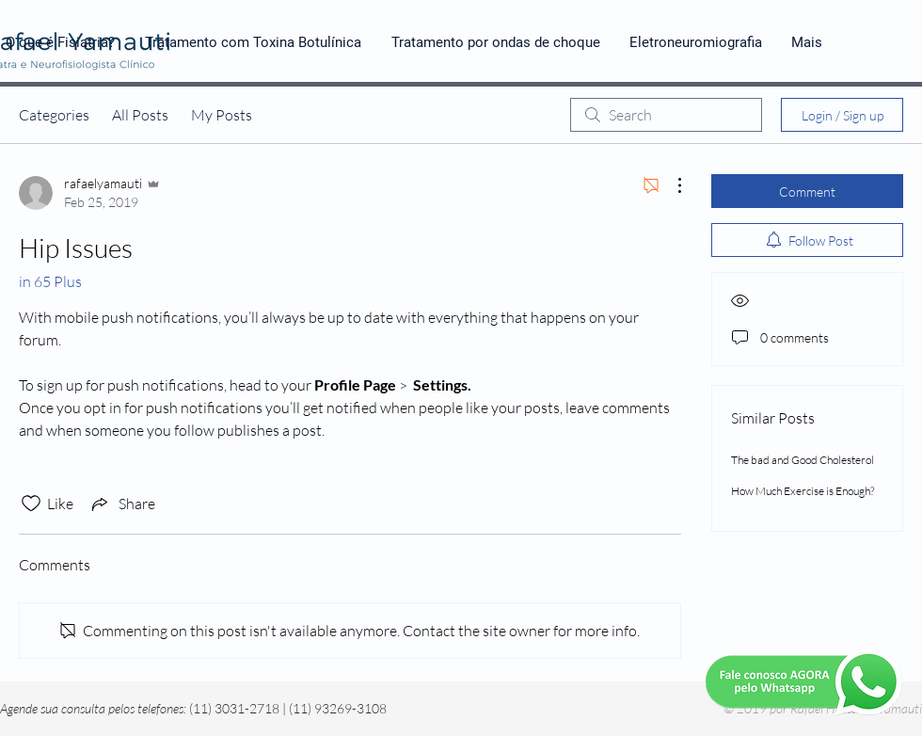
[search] (666, 115)
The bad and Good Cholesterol (802, 460)
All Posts (140, 114)
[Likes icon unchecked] (31, 503)
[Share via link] (121, 503)
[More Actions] (670, 185)
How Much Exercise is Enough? (802, 491)
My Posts (221, 114)
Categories (54, 114)
